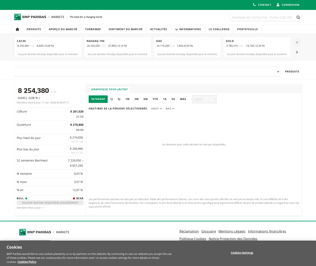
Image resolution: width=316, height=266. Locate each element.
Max (183, 99)
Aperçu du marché (63, 29)
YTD (155, 99)
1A (165, 99)
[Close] (309, 254)
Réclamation (189, 231)
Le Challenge (219, 29)
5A (173, 99)
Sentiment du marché (126, 29)
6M (146, 99)
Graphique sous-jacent (109, 89)
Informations (188, 29)
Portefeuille (247, 29)
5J (119, 99)
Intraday (98, 99)
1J (111, 99)
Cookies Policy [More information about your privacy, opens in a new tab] (27, 264)
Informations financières (267, 231)
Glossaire (208, 231)
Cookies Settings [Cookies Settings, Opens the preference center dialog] (242, 255)
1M (127, 99)
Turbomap (93, 29)
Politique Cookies (192, 238)
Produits (34, 29)
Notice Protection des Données (233, 238)
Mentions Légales (232, 231)
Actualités (158, 29)
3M (137, 99)
